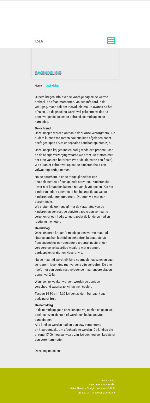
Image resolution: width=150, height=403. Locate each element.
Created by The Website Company (96, 392)
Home (38, 85)
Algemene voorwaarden (102, 384)
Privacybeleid (108, 380)
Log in (39, 41)
